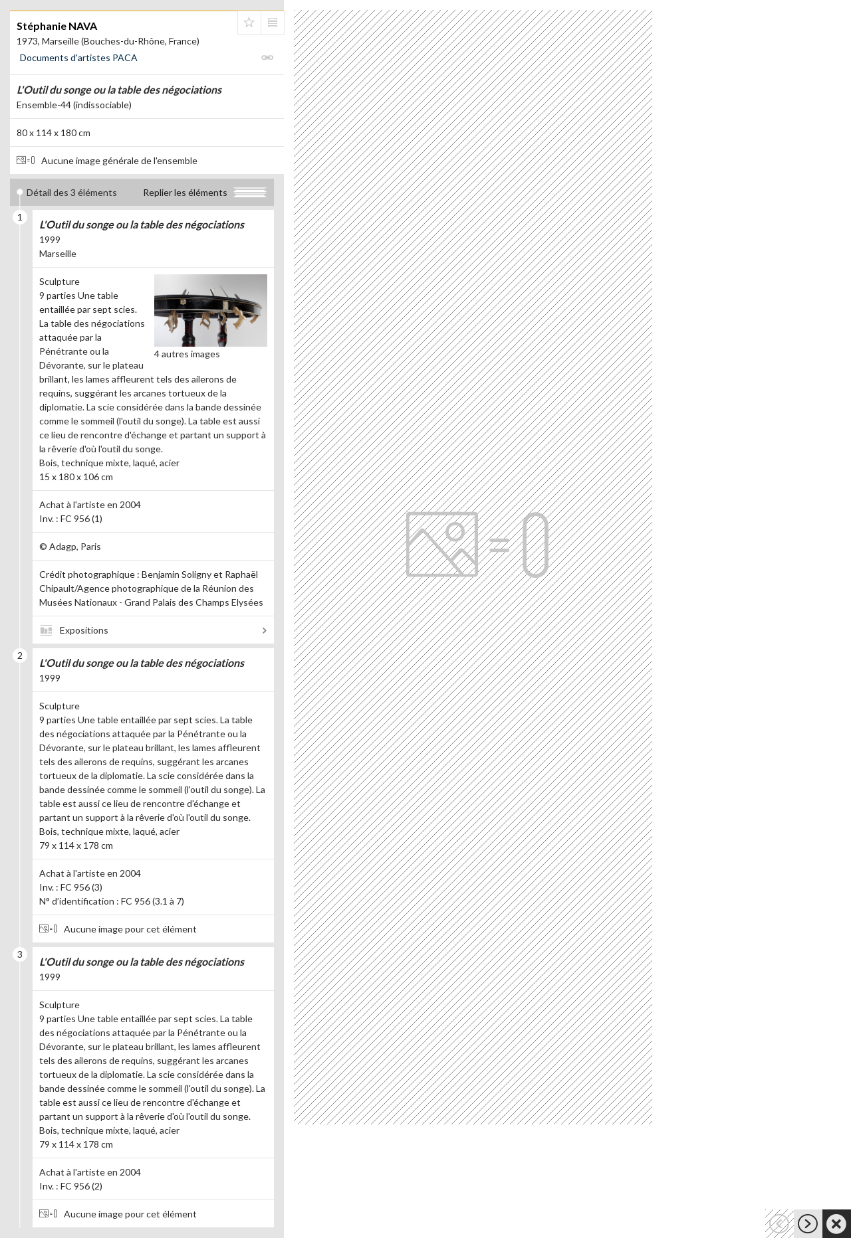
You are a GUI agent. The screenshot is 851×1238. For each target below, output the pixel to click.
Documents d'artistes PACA (79, 57)
